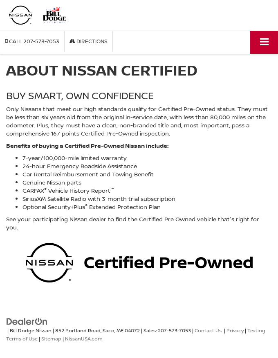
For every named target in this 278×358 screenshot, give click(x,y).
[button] (32, 41)
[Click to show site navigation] (264, 42)
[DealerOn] (27, 321)
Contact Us (208, 330)
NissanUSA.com (84, 338)
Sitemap (51, 338)
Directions (89, 41)
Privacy (235, 330)
